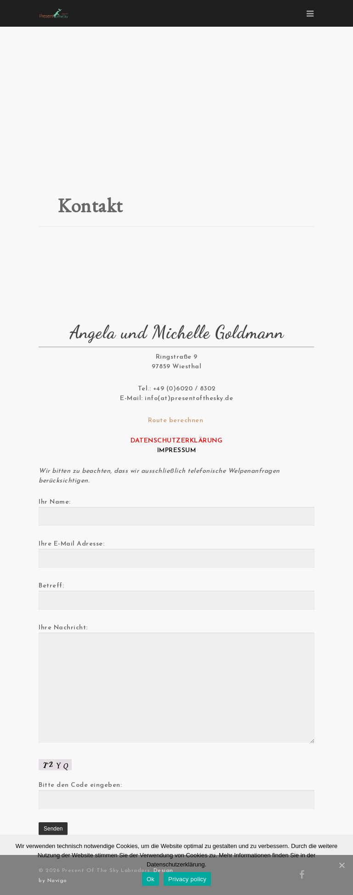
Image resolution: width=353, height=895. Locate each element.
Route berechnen (176, 420)
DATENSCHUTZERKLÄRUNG (176, 440)
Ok (150, 879)
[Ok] (341, 865)
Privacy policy (187, 879)
